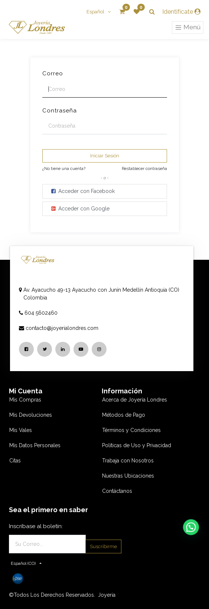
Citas (15, 461)
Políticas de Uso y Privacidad (136, 445)
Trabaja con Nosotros (128, 461)
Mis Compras (25, 400)
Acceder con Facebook (82, 191)
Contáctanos (117, 491)
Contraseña (59, 110)
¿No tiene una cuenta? (63, 168)
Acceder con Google (80, 209)
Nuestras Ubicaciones (128, 476)
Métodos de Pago (123, 415)
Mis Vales (20, 430)
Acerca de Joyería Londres (134, 400)
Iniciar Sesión (104, 155)
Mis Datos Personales (35, 445)
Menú (187, 27)
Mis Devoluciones (30, 415)
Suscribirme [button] (103, 546)
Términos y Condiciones (131, 430)
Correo (52, 73)
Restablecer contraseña (144, 168)
